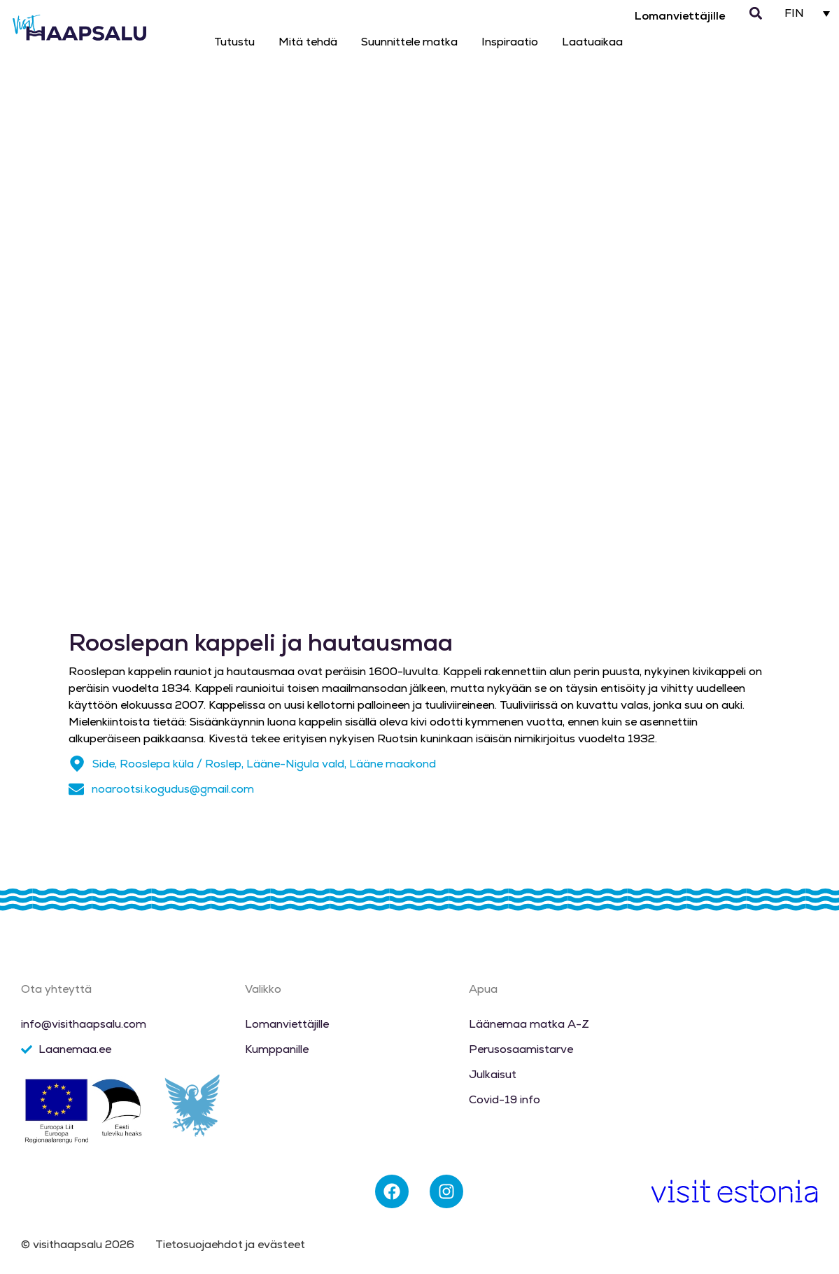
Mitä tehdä (308, 41)
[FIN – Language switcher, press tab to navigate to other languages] (807, 13)
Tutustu (234, 41)
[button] (756, 13)
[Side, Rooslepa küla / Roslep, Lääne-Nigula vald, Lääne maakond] (77, 764)
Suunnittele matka (409, 41)
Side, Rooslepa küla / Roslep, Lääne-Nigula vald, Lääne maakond (264, 763)
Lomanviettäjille (680, 15)
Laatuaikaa (592, 41)
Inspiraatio (509, 41)
